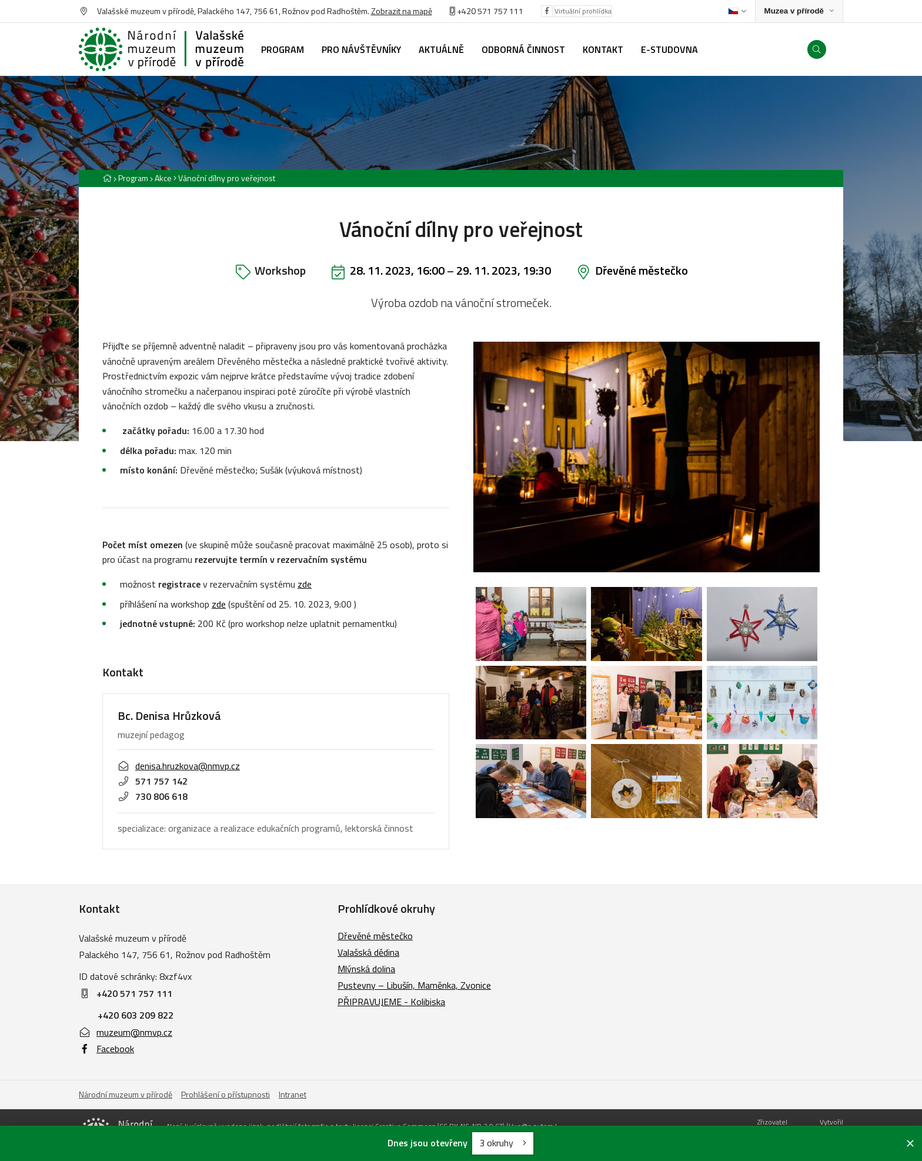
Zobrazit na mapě (401, 11)
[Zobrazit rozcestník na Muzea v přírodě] (799, 11)
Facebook (106, 1049)
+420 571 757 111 (490, 11)
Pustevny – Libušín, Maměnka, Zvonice (414, 985)
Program (133, 178)
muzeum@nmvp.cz (125, 1032)
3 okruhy (502, 1143)
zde (305, 584)
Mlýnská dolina (366, 969)
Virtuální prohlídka (583, 10)
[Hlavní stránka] (107, 178)
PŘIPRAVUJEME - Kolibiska (391, 1002)
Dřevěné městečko (641, 270)
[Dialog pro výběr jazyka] (737, 11)
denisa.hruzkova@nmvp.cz (179, 766)
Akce (163, 178)
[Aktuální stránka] (224, 178)
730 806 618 (153, 796)
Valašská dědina (368, 952)
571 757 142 (153, 781)
